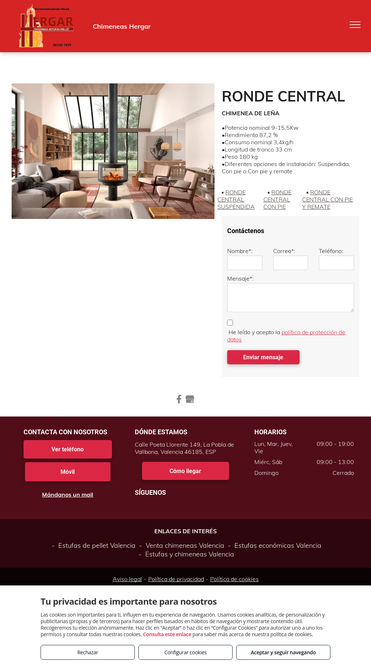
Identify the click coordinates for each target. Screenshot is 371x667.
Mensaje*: (240, 278)
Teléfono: (331, 250)
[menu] (355, 24)
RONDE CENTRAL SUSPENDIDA (236, 199)
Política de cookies (234, 579)
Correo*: (284, 250)
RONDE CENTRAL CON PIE (277, 199)
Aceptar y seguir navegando (283, 652)
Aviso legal (127, 579)
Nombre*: (240, 250)
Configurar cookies (185, 652)
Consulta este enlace (167, 634)
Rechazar (87, 652)
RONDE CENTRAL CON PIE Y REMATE (327, 199)
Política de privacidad (176, 579)
